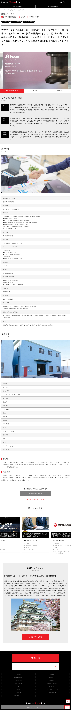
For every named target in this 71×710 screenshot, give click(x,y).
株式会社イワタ (20, 10)
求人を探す (10, 10)
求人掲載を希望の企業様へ (52, 683)
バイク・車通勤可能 (16, 21)
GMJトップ (18, 674)
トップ (3, 10)
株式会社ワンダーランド (32, 540)
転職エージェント (18, 695)
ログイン (62, 2)
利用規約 (18, 689)
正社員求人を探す (17, 6)
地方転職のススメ (52, 677)
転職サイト (52, 692)
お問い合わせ (18, 692)
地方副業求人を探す (53, 6)
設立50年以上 (5, 21)
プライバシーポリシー (52, 686)
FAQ (18, 686)
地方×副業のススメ (52, 680)
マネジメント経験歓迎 (29, 21)
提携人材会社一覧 (18, 683)
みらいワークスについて (52, 689)
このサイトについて (18, 680)
